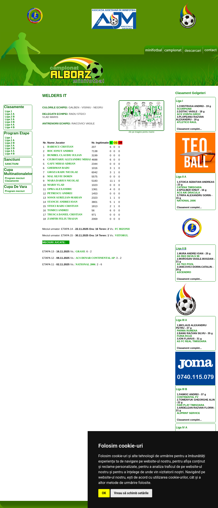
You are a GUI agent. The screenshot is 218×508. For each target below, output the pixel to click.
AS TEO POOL (185, 264)
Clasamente (12, 180)
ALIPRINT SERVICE (188, 413)
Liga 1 (8, 111)
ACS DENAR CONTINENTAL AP (95, 257)
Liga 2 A (9, 114)
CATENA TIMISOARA (189, 187)
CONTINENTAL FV (187, 397)
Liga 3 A (9, 119)
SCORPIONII (184, 108)
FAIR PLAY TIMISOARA (190, 405)
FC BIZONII (122, 228)
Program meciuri (15, 178)
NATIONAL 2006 (186, 200)
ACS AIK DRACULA (188, 192)
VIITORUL (121, 235)
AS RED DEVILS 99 (188, 256)
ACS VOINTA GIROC (189, 114)
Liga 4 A (9, 124)
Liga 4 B (10, 127)
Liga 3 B (10, 122)
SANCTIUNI (11, 163)
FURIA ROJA (184, 336)
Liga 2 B (10, 116)
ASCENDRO (184, 272)
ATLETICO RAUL (187, 122)
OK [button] (104, 493)
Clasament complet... (189, 129)
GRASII (80, 251)
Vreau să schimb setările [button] (131, 493)
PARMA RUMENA (187, 330)
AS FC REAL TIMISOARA (191, 341)
